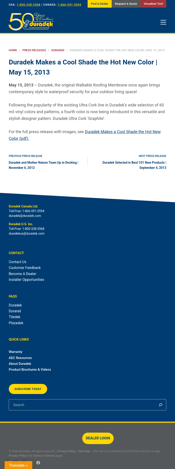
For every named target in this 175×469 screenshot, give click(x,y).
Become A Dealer (22, 274)
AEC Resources (20, 358)
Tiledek (14, 317)
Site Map (84, 451)
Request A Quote (126, 3)
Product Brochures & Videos (30, 370)
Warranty (15, 352)
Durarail (15, 311)
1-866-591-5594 (69, 4)
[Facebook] (38, 463)
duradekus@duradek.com (26, 233)
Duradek (15, 305)
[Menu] (163, 22)
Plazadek (16, 323)
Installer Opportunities (26, 279)
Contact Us (18, 262)
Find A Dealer (99, 3)
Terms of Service (44, 455)
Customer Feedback (25, 268)
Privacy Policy (66, 451)
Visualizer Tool (153, 3)
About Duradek (20, 364)
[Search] (160, 404)
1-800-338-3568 (28, 4)
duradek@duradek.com (25, 216)
